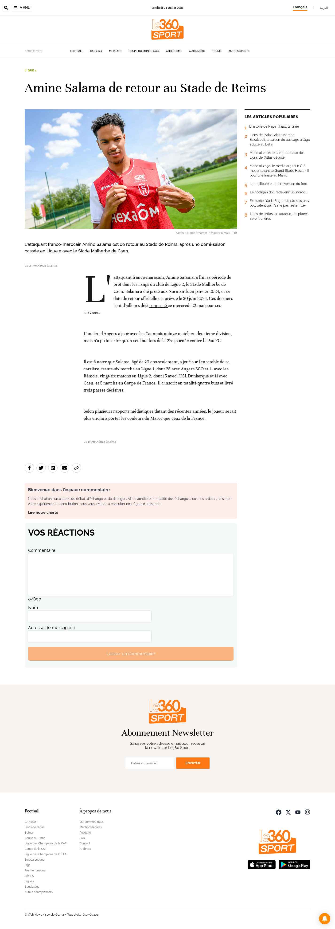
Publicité (85, 832)
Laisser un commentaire (131, 653)
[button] (324, 918)
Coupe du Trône (35, 838)
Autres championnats (39, 892)
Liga (27, 865)
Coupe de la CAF (36, 849)
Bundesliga (32, 886)
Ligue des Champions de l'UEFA (45, 854)
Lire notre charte (43, 512)
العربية (323, 8)
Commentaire (41, 550)
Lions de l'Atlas (34, 827)
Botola (29, 832)
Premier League (35, 870)
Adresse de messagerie (51, 627)
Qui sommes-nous (92, 821)
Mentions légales (91, 827)
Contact (85, 843)
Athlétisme (174, 51)
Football (76, 51)
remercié (158, 305)
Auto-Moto (197, 51)
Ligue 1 (31, 70)
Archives (85, 849)
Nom (33, 607)
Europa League (34, 859)
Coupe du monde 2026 (144, 51)
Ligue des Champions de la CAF (45, 843)
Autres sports (239, 51)
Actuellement (33, 51)
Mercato (115, 51)
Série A (29, 876)
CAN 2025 (96, 51)
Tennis (217, 51)
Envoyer (193, 763)
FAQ (82, 838)
